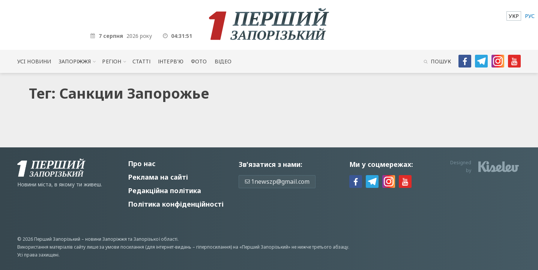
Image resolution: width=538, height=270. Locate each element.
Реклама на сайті (158, 177)
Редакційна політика (164, 190)
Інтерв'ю (170, 61)
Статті (141, 61)
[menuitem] (514, 16)
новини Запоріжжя (106, 239)
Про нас (141, 163)
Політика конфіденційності (176, 204)
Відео (223, 61)
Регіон (111, 61)
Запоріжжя (75, 61)
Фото (199, 61)
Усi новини (34, 61)
